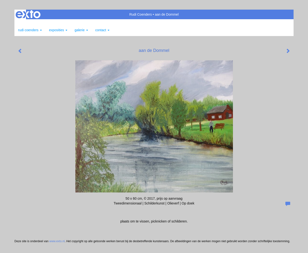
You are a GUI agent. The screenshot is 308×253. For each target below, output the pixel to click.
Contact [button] (102, 30)
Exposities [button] (58, 30)
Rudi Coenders (140, 14)
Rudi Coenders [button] (30, 30)
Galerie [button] (81, 30)
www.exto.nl (57, 241)
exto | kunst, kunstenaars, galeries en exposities (28, 14)
